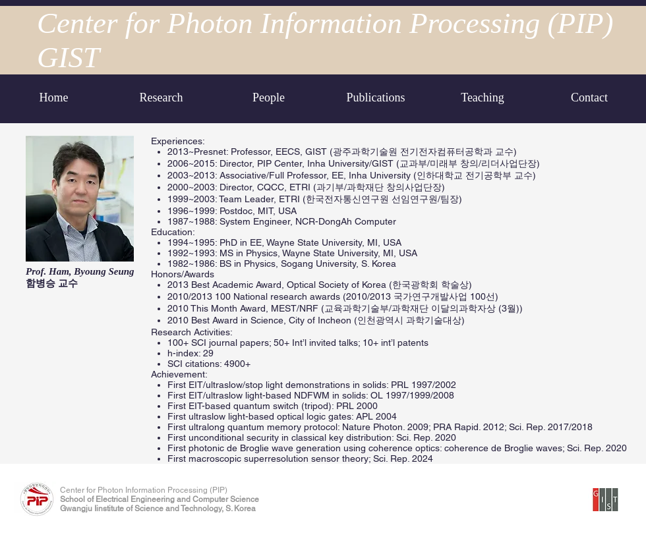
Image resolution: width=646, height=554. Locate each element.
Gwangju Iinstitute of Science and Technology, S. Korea (158, 508)
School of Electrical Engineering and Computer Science (159, 499)
